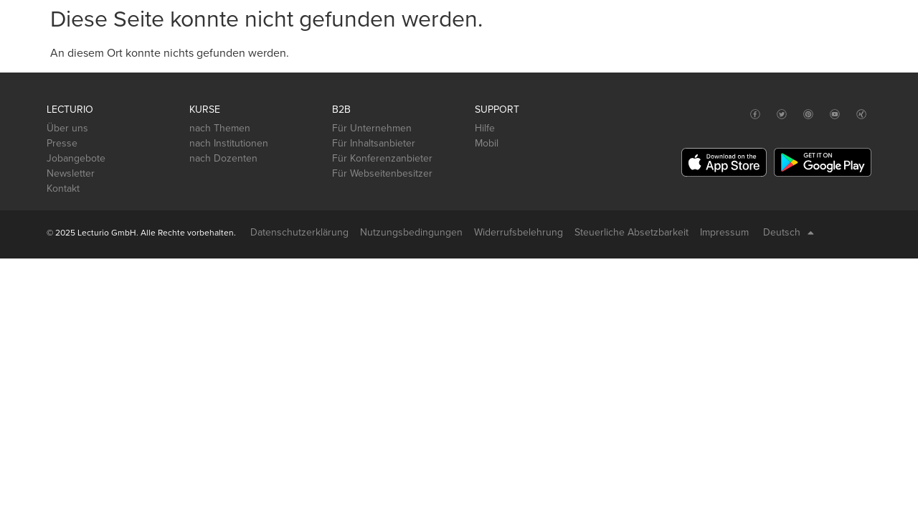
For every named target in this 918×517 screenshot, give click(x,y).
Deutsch (788, 233)
